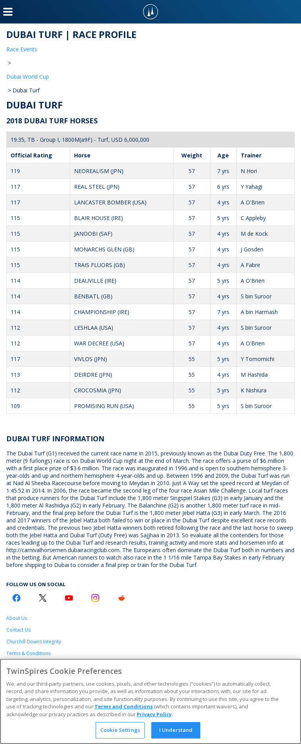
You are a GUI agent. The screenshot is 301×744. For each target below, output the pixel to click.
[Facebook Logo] (16, 598)
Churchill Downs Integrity (33, 641)
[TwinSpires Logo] (150, 11)
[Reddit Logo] (121, 598)
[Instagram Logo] (95, 598)
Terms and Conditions (123, 706)
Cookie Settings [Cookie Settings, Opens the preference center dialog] (120, 729)
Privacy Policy (154, 714)
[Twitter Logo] (43, 598)
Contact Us (18, 630)
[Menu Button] (8, 11)
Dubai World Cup (27, 76)
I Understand (176, 729)
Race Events (21, 49)
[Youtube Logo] (69, 598)
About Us (16, 618)
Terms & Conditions (28, 653)
